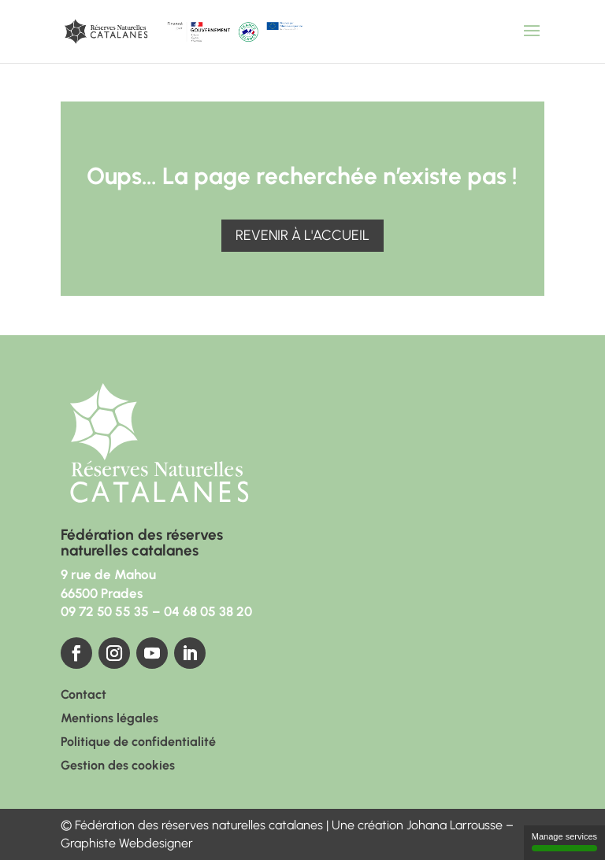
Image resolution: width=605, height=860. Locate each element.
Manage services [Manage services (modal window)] (564, 841)
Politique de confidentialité (138, 742)
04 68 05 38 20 (208, 611)
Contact (83, 695)
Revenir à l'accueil (302, 235)
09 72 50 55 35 (105, 611)
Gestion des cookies (118, 766)
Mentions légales (109, 719)
